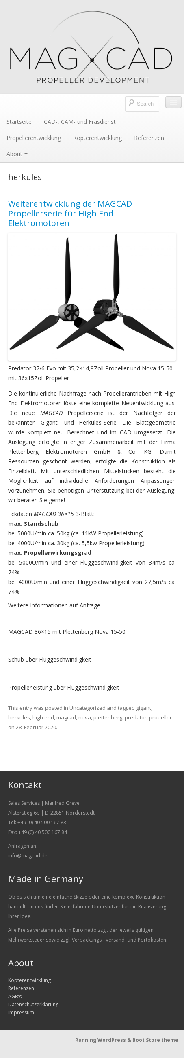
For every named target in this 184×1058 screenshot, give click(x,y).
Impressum (21, 1012)
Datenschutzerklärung (33, 1004)
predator (136, 717)
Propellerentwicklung (33, 138)
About (17, 154)
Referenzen (149, 138)
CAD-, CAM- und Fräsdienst (80, 121)
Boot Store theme (155, 1040)
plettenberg (107, 717)
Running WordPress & (103, 1040)
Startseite (19, 121)
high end (43, 717)
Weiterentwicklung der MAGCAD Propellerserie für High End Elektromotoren (70, 213)
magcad (66, 717)
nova (84, 717)
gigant (143, 707)
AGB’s (15, 996)
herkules (19, 717)
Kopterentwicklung (97, 138)
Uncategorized (87, 707)
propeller (160, 717)
